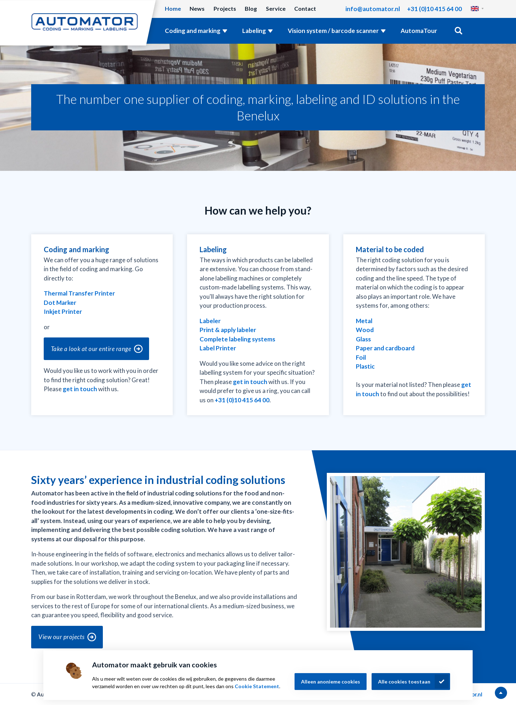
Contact (305, 8)
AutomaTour (419, 30)
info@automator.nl (372, 9)
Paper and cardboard (385, 348)
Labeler (210, 321)
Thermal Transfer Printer (79, 293)
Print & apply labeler (228, 330)
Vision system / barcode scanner (333, 30)
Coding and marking (192, 30)
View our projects (61, 637)
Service (276, 8)
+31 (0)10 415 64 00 (434, 9)
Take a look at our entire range (91, 348)
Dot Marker (60, 302)
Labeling (254, 30)
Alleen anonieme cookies (330, 681)
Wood (365, 330)
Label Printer (218, 348)
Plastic (365, 366)
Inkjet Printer (63, 311)
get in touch (80, 389)
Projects (225, 8)
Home (173, 8)
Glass (363, 339)
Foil (361, 357)
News (197, 8)
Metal (364, 321)
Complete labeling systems (237, 339)
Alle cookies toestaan (404, 681)
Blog (251, 8)
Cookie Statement (257, 686)
